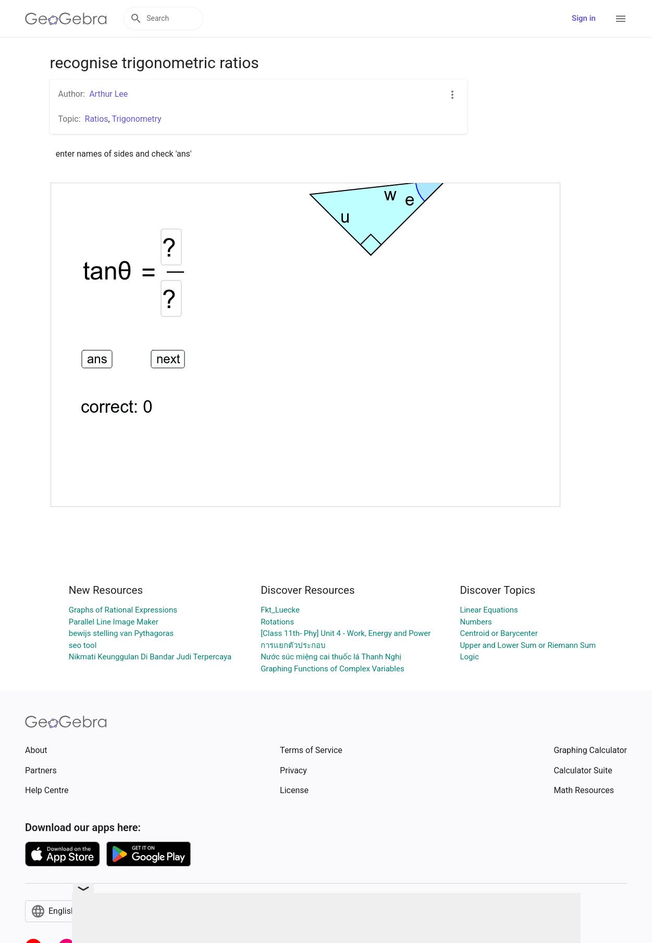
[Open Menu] (620, 18)
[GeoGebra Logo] (66, 18)
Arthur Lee (108, 94)
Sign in (584, 18)
